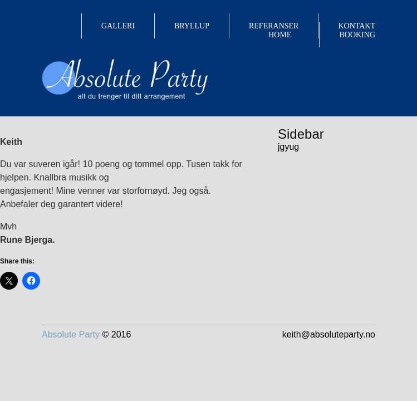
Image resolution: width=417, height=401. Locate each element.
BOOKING (357, 35)
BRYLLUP (191, 26)
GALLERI (118, 26)
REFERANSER (273, 26)
